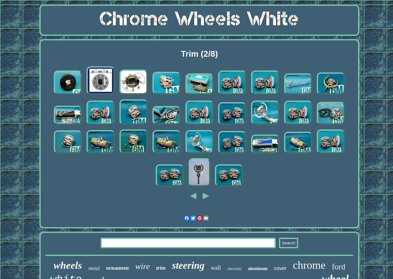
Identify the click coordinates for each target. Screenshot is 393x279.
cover (280, 268)
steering (188, 265)
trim (161, 268)
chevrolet (234, 269)
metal (94, 268)
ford (338, 266)
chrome (309, 265)
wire (142, 266)
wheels (67, 265)
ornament (117, 268)
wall (216, 268)
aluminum (257, 268)
